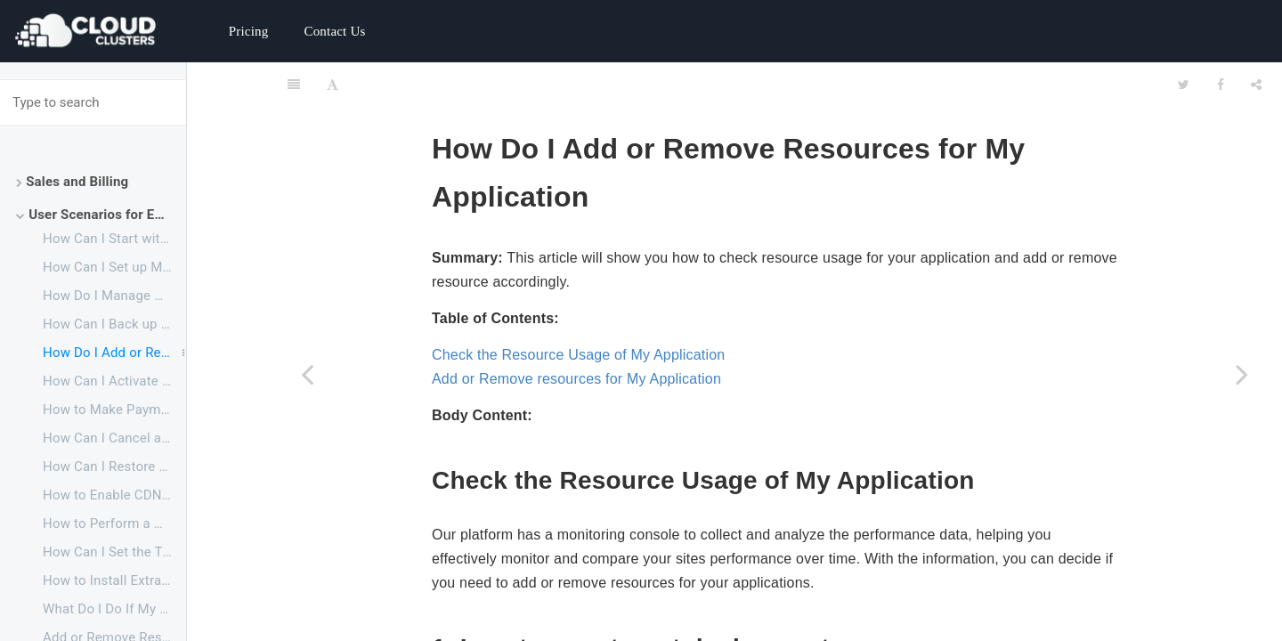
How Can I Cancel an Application (114, 438)
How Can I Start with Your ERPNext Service (114, 239)
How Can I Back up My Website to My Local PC (114, 324)
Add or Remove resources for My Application (576, 334)
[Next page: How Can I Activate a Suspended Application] (1242, 374)
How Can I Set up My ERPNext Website (114, 267)
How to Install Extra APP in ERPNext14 (114, 580)
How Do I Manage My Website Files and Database (114, 296)
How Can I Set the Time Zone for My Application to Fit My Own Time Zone (114, 552)
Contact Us (334, 31)
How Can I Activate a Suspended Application (114, 381)
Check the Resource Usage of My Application (578, 310)
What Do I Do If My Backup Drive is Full (114, 609)
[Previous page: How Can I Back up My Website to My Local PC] (307, 374)
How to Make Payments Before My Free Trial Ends (114, 410)
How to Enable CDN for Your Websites (114, 495)
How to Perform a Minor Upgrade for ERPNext (114, 523)
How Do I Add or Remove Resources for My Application (114, 353)
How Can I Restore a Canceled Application (114, 466)
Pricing (249, 31)
